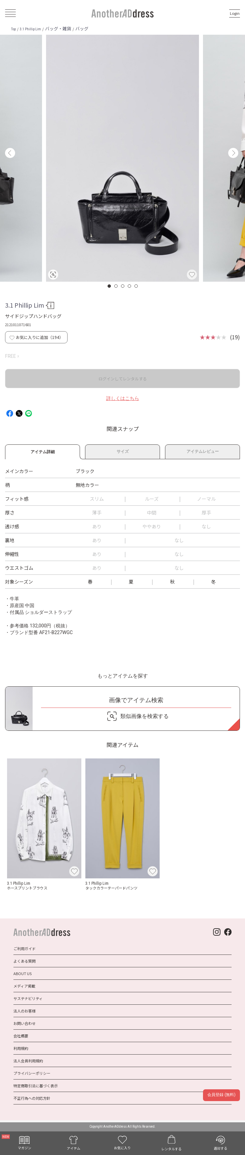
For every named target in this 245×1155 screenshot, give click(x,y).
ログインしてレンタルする (122, 378)
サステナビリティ (28, 998)
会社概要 (20, 1035)
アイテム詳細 (42, 450)
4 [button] (130, 286)
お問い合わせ (24, 1023)
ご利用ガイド (24, 948)
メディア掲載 (24, 986)
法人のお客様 (24, 1010)
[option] (122, 158)
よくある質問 (24, 961)
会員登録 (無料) (221, 1094)
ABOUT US (22, 973)
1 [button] (110, 286)
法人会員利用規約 (28, 1060)
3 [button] (123, 286)
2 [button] (116, 286)
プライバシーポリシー (31, 1073)
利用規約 (20, 1048)
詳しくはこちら (122, 398)
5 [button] (136, 286)
